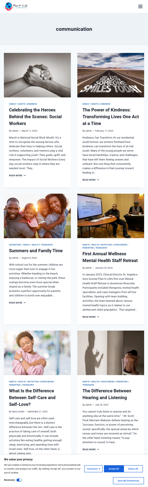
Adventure (15, 245)
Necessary (9, 480)
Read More (17, 175)
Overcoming (120, 245)
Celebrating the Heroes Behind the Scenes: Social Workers (35, 116)
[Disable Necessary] (19, 480)
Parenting (88, 248)
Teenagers (47, 245)
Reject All (113, 468)
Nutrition (106, 245)
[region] (74, 471)
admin (15, 130)
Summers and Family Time (36, 250)
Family (12, 104)
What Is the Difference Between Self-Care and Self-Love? (32, 397)
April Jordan (18, 411)
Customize (92, 468)
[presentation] (37, 75)
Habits (21, 104)
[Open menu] (140, 6)
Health (36, 245)
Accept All (134, 468)
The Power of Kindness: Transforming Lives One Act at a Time (110, 116)
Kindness (32, 104)
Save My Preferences (128, 480)
